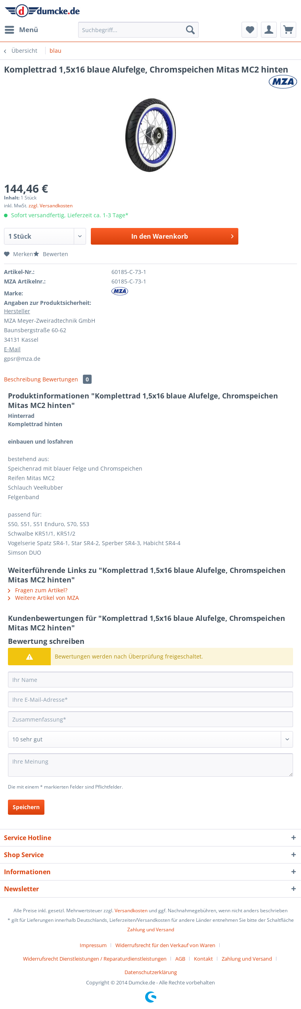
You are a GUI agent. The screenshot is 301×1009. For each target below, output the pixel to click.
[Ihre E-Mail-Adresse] (150, 699)
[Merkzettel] (249, 30)
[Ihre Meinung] (150, 765)
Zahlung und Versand (150, 929)
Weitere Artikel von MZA (43, 597)
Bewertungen (67, 379)
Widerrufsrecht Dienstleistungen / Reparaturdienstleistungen (95, 958)
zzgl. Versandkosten (51, 205)
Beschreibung (22, 379)
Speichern (26, 807)
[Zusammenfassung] (150, 719)
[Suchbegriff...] (138, 30)
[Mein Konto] (269, 30)
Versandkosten (131, 910)
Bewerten (50, 254)
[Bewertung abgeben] (150, 739)
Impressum (93, 945)
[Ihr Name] (150, 679)
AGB (180, 958)
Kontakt (203, 958)
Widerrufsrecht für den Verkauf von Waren (165, 945)
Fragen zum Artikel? (37, 590)
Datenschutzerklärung (151, 972)
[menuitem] (21, 30)
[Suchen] (190, 30)
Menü (21, 28)
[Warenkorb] (288, 30)
